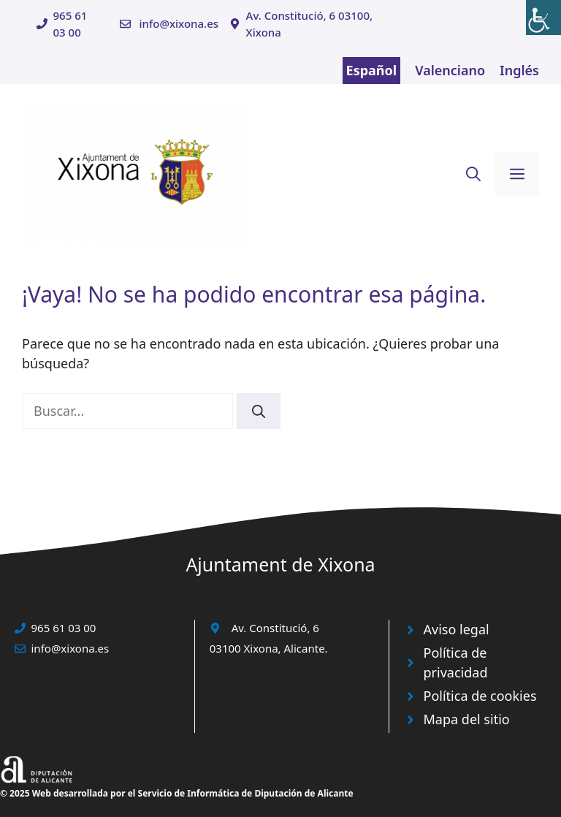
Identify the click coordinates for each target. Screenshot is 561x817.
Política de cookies (480, 695)
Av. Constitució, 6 (275, 627)
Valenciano (450, 70)
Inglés (519, 70)
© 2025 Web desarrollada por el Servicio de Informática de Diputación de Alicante (177, 793)
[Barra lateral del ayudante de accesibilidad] (543, 17)
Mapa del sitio (467, 719)
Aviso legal (456, 629)
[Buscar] (258, 411)
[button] (473, 174)
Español (371, 70)
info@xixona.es (178, 23)
